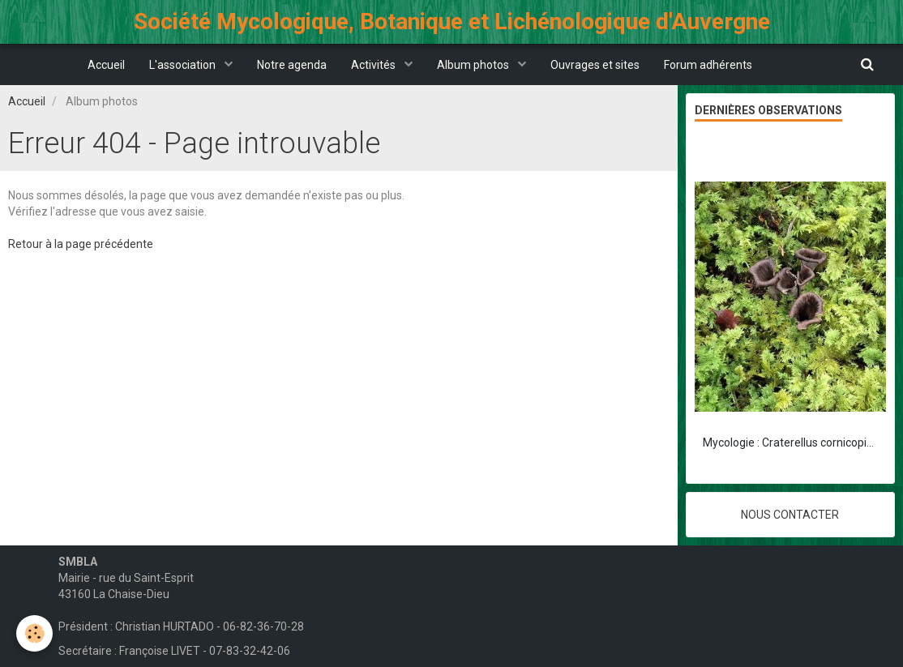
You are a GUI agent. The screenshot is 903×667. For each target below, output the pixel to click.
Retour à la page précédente (80, 243)
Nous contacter (790, 514)
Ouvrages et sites (595, 64)
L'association (183, 64)
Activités (374, 64)
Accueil (106, 64)
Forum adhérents (708, 64)
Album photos (474, 64)
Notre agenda (292, 64)
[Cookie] (34, 633)
